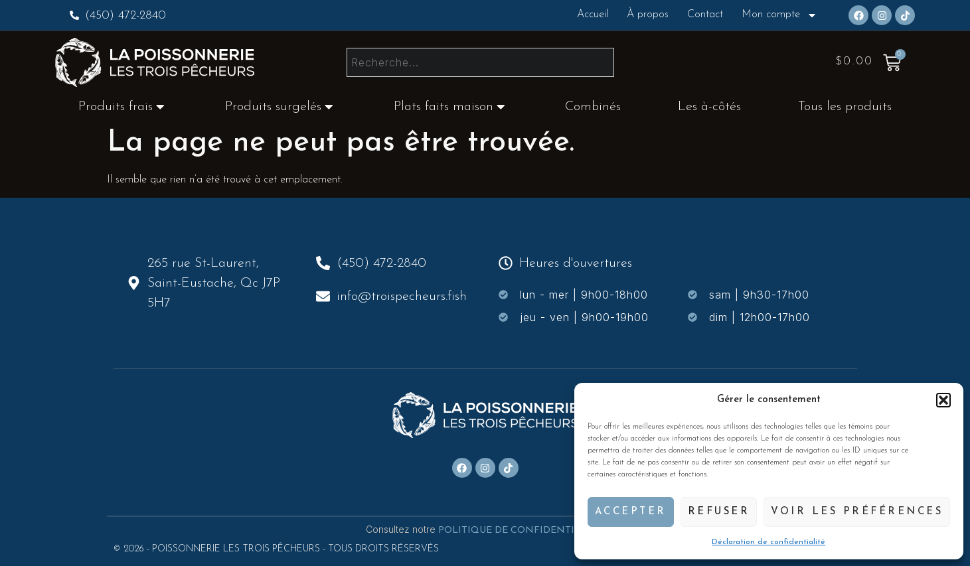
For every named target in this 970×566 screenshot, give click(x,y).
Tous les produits (845, 106)
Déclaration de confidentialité (768, 542)
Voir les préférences (857, 512)
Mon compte (779, 15)
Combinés (593, 106)
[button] (943, 400)
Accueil (592, 14)
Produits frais (121, 106)
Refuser (719, 512)
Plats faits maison (449, 106)
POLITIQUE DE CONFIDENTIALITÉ (521, 530)
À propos (648, 14)
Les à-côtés (709, 106)
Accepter (631, 512)
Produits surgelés (279, 106)
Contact (705, 14)
